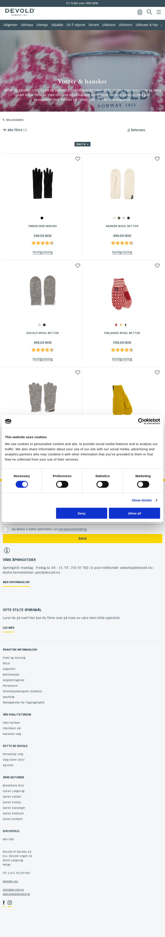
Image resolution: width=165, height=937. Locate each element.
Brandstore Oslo (13, 785)
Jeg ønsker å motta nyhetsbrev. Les (49, 529)
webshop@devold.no (16, 894)
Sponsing (9, 697)
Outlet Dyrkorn (13, 819)
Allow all (134, 513)
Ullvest (94, 25)
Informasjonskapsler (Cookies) (22, 691)
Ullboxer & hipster (149, 25)
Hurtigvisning (43, 252)
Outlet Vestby (12, 802)
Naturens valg (12, 734)
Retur (6, 663)
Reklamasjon (11, 674)
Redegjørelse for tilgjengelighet (24, 702)
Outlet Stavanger (14, 808)
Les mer (8, 627)
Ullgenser (10, 25)
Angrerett (9, 669)
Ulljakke (57, 25)
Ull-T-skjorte (76, 25)
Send (82, 538)
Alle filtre (17, 130)
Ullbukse (108, 25)
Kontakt (8, 881)
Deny (82, 513)
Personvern (10, 685)
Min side (8, 839)
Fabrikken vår (12, 728)
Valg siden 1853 (13, 759)
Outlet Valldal (12, 796)
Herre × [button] (82, 144)
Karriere (8, 765)
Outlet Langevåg (13, 791)
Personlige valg (13, 754)
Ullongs (42, 25)
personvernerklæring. (73, 529)
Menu (158, 12)
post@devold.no (13, 889)
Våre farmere (11, 722)
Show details (142, 500)
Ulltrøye (27, 25)
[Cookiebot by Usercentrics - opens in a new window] (141, 421)
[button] (161, 23)
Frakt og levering (14, 657)
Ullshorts (125, 25)
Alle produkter (15, 119)
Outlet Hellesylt (13, 813)
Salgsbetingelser (13, 680)
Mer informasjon (16, 582)
